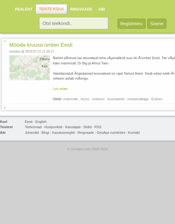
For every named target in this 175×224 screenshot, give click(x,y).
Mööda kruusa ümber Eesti (40, 45)
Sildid (87, 127)
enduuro (98, 99)
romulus (15, 51)
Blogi (45, 132)
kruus (85, 99)
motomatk (70, 99)
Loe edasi (60, 89)
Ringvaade (81, 9)
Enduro (156, 99)
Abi (102, 9)
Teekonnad (33, 127)
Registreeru (131, 23)
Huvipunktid (53, 127)
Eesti (28, 122)
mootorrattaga (137, 99)
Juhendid (32, 132)
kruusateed (116, 99)
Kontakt (134, 132)
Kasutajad (73, 127)
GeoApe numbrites (111, 132)
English (41, 122)
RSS (98, 127)
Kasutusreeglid (63, 132)
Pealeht (23, 9)
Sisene (156, 23)
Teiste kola (51, 9)
